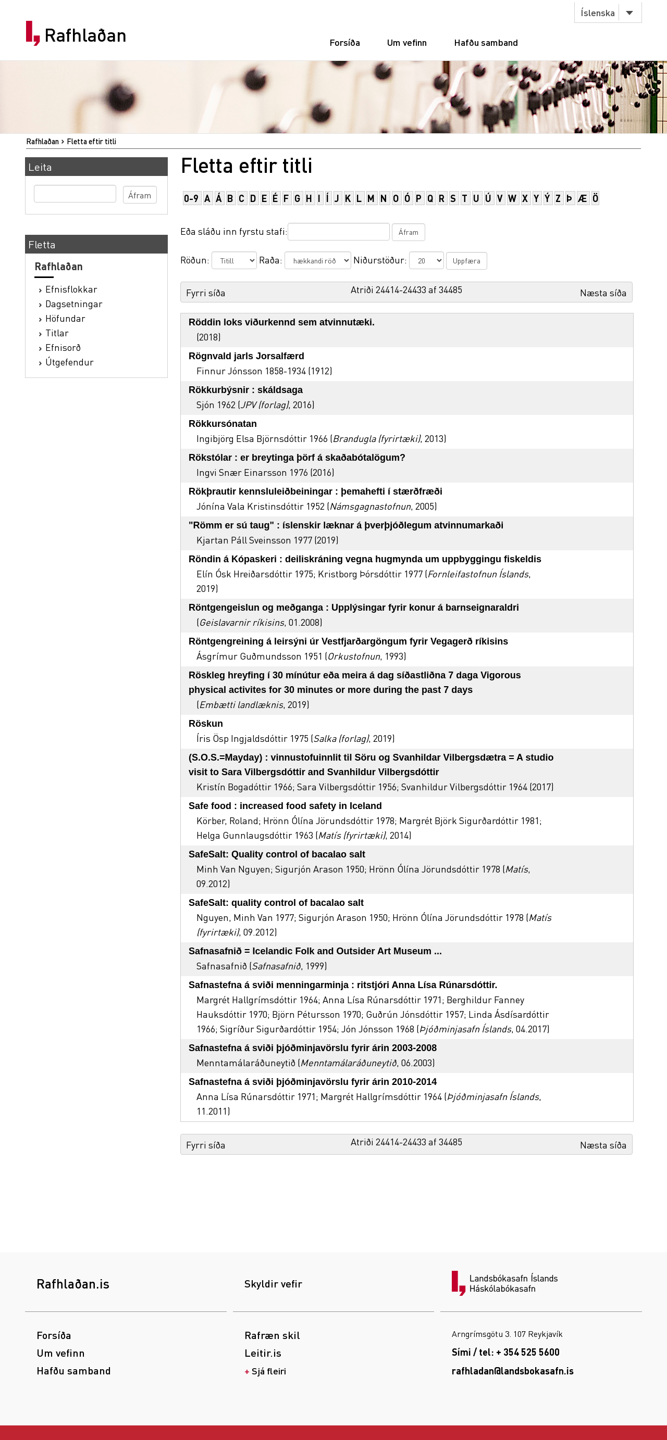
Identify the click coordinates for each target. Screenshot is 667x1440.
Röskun (206, 723)
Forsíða (344, 42)
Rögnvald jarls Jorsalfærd (246, 356)
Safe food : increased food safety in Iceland (285, 806)
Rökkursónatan (223, 424)
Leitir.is (262, 1352)
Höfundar (65, 318)
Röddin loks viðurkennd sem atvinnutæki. (282, 322)
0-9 (191, 198)
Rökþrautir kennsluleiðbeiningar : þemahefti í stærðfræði (315, 491)
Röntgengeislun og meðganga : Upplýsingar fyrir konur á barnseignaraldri (354, 607)
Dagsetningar (74, 303)
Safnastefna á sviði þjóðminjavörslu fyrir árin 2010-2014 (313, 1082)
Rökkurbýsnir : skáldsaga (246, 390)
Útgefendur (69, 362)
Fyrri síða (206, 292)
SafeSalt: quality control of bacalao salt (276, 903)
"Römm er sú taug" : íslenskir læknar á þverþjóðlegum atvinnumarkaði (346, 525)
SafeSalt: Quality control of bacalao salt (277, 854)
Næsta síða (603, 292)
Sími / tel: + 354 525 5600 (506, 1352)
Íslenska (597, 12)
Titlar (57, 332)
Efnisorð (63, 347)
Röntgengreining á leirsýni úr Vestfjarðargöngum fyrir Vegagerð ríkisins (348, 641)
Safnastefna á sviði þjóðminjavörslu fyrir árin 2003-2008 (313, 1048)
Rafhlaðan (85, 35)
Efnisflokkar (71, 289)
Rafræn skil (272, 1335)
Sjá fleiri (269, 1370)
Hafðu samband (486, 42)
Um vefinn (407, 42)
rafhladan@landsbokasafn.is (513, 1370)
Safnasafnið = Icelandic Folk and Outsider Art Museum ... (315, 951)
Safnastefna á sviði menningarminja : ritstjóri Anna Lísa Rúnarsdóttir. (343, 985)
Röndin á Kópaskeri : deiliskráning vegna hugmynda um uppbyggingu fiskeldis (365, 559)
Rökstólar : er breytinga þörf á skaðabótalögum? (297, 457)
